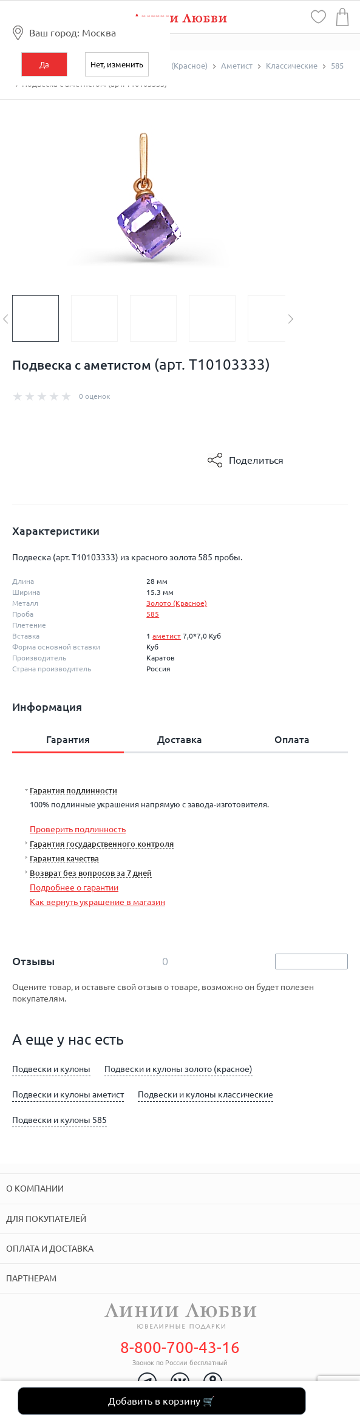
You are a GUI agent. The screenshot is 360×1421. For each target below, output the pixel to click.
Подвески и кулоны (51, 1069)
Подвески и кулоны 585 (59, 1120)
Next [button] (290, 319)
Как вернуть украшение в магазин (97, 902)
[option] (41, 318)
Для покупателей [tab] (46, 1219)
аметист (166, 636)
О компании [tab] (35, 1188)
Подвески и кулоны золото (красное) (178, 1069)
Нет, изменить (116, 64)
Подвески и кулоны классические (205, 1094)
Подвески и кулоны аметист (68, 1094)
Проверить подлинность (78, 829)
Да (44, 64)
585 (152, 614)
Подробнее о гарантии (74, 887)
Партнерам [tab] (31, 1278)
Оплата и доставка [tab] (49, 1248)
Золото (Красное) (176, 603)
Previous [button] (5, 319)
